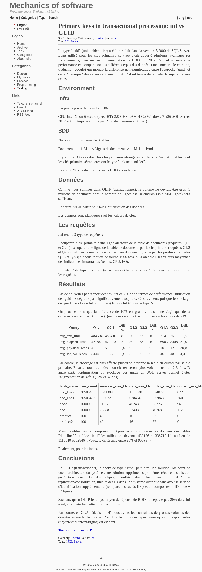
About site (24, 58)
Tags (42, 17)
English (22, 25)
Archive (22, 47)
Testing (100, 38)
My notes (23, 77)
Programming (26, 84)
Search (53, 17)
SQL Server (71, 41)
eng (181, 17)
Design (22, 73)
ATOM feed (25, 110)
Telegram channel (29, 103)
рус (189, 17)
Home (14, 17)
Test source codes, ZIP (75, 530)
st (116, 38)
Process (23, 81)
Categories (28, 17)
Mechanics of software (51, 5)
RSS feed (24, 114)
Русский (23, 28)
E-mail (21, 107)
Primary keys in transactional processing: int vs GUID (121, 29)
